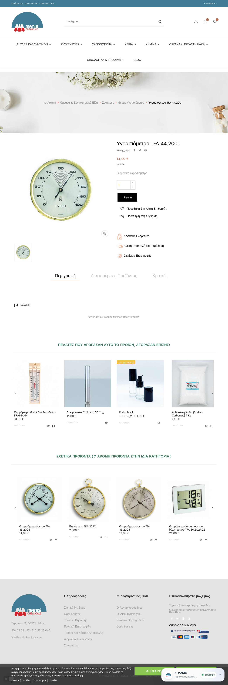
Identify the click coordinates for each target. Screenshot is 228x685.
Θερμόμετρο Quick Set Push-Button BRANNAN (35, 413)
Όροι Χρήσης (72, 613)
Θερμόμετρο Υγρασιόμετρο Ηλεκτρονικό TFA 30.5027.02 (187, 527)
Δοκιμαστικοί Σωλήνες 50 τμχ (85, 411)
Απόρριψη (154, 671)
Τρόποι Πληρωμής (75, 619)
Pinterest (145, 149)
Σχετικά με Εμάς (74, 607)
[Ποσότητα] (124, 183)
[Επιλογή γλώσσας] (210, 3)
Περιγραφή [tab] (65, 274)
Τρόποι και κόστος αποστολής (83, 632)
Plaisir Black (126, 411)
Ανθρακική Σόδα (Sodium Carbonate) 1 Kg (187, 413)
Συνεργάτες (71, 644)
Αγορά (127, 196)
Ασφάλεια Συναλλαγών (78, 638)
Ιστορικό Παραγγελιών (130, 619)
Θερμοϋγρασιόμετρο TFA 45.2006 (34, 527)
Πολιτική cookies (21, 680)
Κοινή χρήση (134, 149)
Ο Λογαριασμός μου (130, 607)
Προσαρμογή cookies (45, 680)
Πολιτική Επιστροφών (77, 625)
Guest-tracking (125, 625)
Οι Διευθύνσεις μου (129, 613)
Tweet (140, 149)
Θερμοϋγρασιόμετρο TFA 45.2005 (134, 527)
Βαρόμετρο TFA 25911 (82, 525)
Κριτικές (159, 274)
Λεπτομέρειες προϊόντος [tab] (114, 274)
